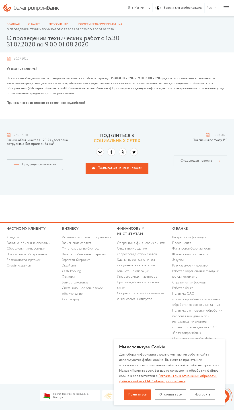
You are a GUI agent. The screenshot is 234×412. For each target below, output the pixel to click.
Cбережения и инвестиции (26, 248)
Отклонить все (170, 394)
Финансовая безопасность (191, 248)
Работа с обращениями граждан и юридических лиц (195, 274)
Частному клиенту (26, 228)
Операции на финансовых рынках (141, 243)
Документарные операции (136, 265)
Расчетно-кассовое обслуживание (86, 237)
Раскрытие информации (189, 237)
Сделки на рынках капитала (136, 260)
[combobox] (137, 8)
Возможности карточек (24, 260)
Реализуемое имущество (190, 265)
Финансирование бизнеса (80, 248)
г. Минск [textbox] (138, 8)
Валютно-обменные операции (28, 243)
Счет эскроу (71, 299)
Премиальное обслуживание (27, 254)
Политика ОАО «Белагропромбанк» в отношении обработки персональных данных (196, 299)
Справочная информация (190, 282)
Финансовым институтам (131, 231)
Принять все (137, 394)
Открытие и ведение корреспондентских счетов (137, 251)
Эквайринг (69, 265)
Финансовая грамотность (190, 254)
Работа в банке (182, 288)
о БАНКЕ (180, 228)
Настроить (203, 394)
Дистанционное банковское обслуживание (82, 291)
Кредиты (13, 237)
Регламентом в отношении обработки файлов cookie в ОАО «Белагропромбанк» (168, 378)
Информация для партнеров (137, 277)
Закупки (178, 260)
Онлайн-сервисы (19, 265)
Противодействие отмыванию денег (138, 285)
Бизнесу (70, 228)
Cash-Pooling (71, 271)
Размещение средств (77, 243)
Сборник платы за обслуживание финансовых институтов (140, 296)
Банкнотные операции (133, 271)
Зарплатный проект (76, 260)
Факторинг (70, 277)
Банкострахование (75, 282)
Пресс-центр (181, 243)
